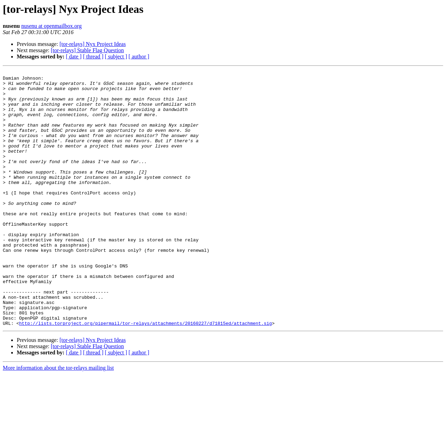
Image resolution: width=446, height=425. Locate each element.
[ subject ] (116, 56)
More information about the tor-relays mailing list (58, 419)
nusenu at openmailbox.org (51, 26)
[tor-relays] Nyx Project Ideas (93, 44)
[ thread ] (93, 56)
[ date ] (74, 56)
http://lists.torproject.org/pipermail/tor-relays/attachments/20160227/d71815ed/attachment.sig (145, 374)
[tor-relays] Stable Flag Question (87, 50)
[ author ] (139, 56)
